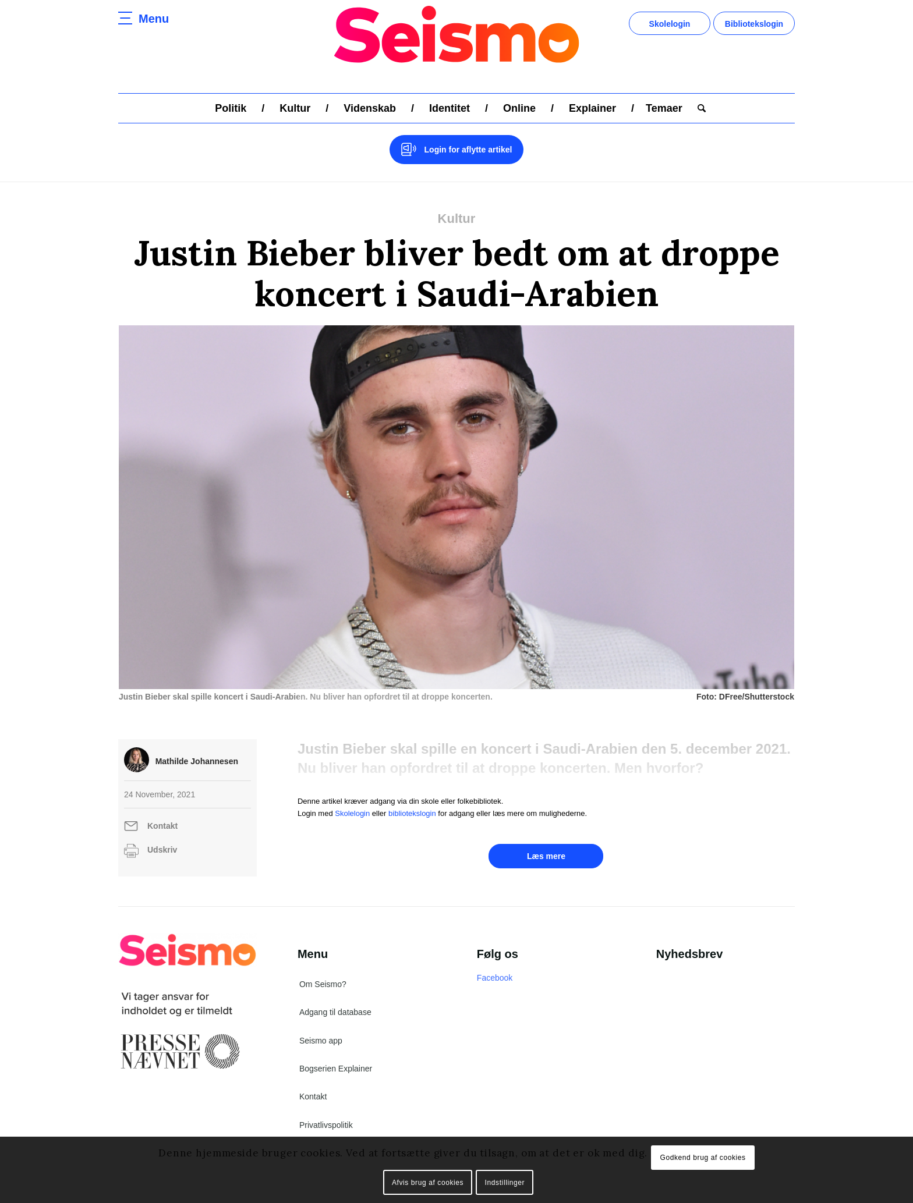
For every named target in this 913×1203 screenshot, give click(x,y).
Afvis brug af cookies (427, 1183)
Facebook (494, 977)
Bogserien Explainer (335, 1068)
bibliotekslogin (412, 813)
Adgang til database (335, 1012)
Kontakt (162, 826)
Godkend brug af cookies (702, 1158)
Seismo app (320, 1040)
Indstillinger (505, 1183)
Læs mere (546, 856)
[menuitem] (230, 108)
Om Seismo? (322, 984)
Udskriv (162, 849)
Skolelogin (670, 24)
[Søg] (698, 108)
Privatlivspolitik (326, 1125)
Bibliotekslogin (754, 24)
